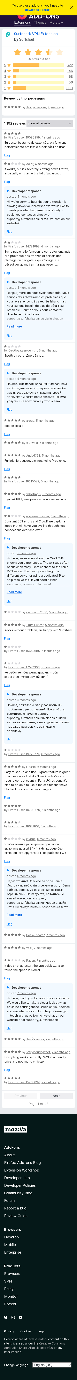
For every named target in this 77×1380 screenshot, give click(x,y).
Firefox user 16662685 (24, 651)
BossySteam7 (35, 935)
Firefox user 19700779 (24, 810)
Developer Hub (17, 1178)
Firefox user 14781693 (23, 246)
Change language (16, 1365)
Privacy (9, 1331)
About (9, 1155)
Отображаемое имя (22, 350)
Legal (41, 1331)
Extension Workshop (21, 1170)
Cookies (26, 1331)
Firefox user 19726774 (24, 754)
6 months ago (50, 754)
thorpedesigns (36, 107)
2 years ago (56, 107)
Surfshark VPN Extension (36, 34)
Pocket (10, 1304)
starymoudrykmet (38, 1052)
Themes (40, 22)
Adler (29, 164)
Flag (7, 155)
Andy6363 (33, 455)
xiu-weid (32, 442)
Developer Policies (20, 1185)
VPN (8, 1281)
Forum (9, 1200)
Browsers (12, 1273)
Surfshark (27, 39)
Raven (30, 960)
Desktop (11, 1237)
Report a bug (15, 1208)
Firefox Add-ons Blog (22, 1162)
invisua (31, 839)
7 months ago (55, 935)
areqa (30, 420)
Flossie (31, 766)
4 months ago (50, 137)
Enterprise (12, 1252)
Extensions (22, 22)
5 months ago (48, 350)
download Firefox (37, 9)
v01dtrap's (33, 494)
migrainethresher (37, 516)
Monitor (11, 1296)
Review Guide (16, 1216)
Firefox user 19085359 (24, 137)
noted (42, 1339)
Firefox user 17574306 (24, 667)
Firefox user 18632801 (23, 826)
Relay (9, 1289)
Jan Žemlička (35, 1039)
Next (56, 1096)
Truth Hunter (34, 625)
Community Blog (18, 1193)
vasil (29, 947)
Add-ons (12, 1147)
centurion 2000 (36, 612)
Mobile (10, 1245)
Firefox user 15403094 (24, 1082)
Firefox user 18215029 (23, 481)
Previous (20, 1096)
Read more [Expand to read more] (14, 326)
